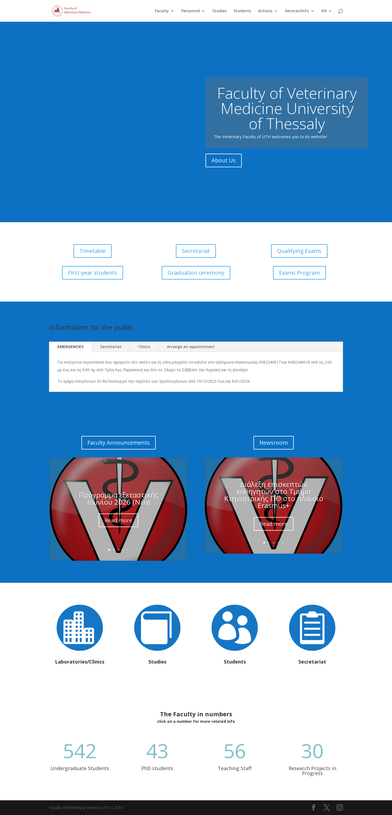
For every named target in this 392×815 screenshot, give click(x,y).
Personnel (190, 11)
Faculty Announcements (118, 442)
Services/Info (297, 11)
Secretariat (196, 251)
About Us (224, 164)
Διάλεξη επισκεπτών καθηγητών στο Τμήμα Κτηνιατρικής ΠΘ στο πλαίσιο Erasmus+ (273, 503)
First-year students (92, 272)
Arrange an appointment (191, 346)
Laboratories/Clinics (79, 661)
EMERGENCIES (70, 346)
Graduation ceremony (196, 272)
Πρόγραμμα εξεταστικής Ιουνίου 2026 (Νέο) (118, 505)
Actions (265, 11)
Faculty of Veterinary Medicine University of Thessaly (287, 111)
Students (242, 11)
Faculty (162, 11)
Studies (219, 11)
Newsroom (273, 442)
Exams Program (299, 272)
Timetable (92, 251)
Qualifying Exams (299, 251)
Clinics (144, 346)
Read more (118, 527)
